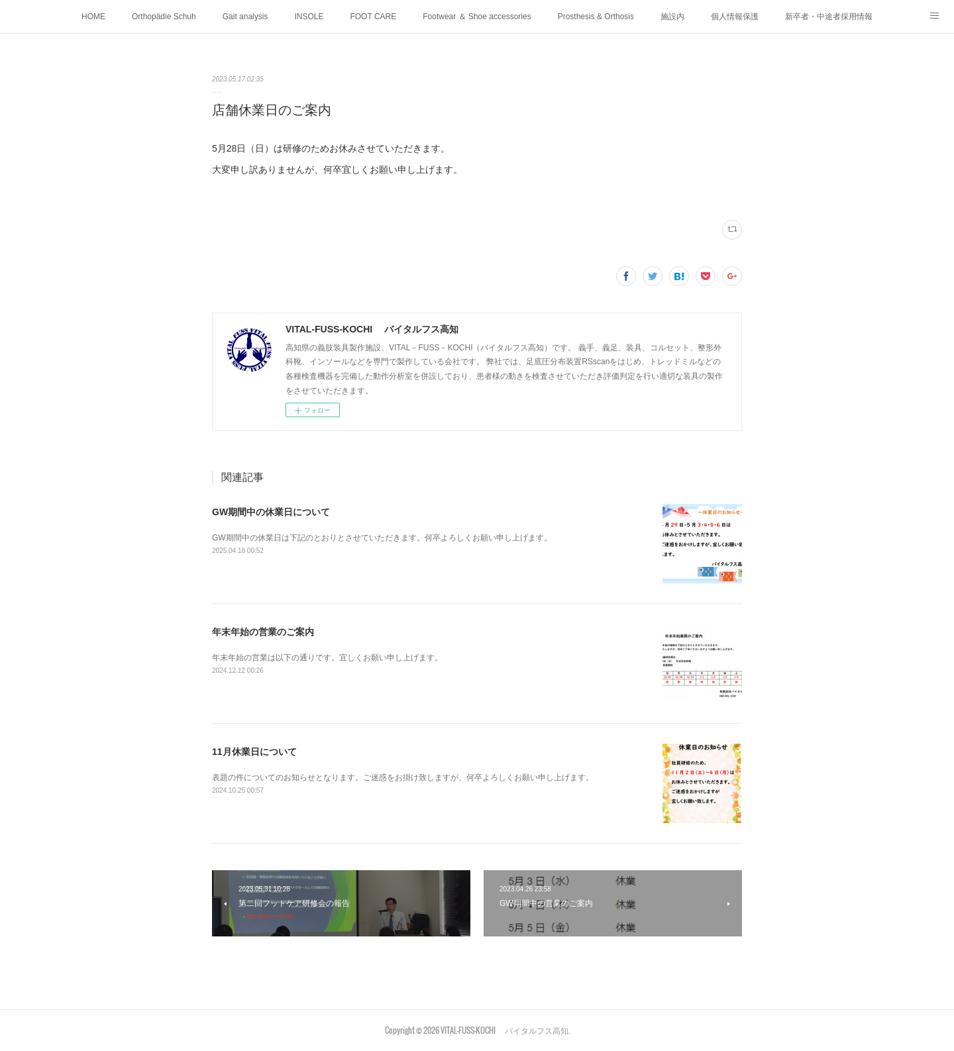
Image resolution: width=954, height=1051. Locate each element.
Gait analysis (245, 16)
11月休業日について (254, 751)
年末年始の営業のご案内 (263, 631)
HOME (93, 16)
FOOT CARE (373, 16)
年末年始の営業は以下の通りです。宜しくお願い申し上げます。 (327, 657)
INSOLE (308, 16)
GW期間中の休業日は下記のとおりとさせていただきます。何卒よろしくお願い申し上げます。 (382, 537)
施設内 (672, 16)
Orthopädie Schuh (164, 16)
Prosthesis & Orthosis (596, 16)
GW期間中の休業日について (271, 512)
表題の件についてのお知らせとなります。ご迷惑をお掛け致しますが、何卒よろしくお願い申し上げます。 (403, 777)
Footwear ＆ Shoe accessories (477, 16)
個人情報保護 (735, 16)
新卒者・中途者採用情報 (829, 16)
